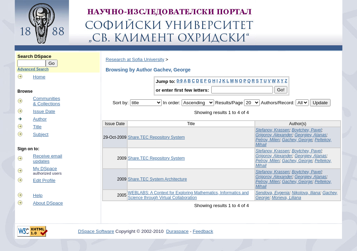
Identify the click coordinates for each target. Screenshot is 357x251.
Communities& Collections (46, 101)
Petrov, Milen (268, 139)
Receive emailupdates (47, 158)
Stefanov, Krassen (272, 130)
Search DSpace (34, 56)
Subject (40, 134)
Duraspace (177, 231)
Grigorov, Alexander (274, 134)
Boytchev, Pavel (306, 130)
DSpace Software (96, 231)
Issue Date (44, 111)
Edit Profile (44, 180)
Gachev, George (297, 139)
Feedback (203, 231)
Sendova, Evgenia (272, 192)
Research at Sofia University (135, 59)
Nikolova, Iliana (306, 192)
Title (37, 126)
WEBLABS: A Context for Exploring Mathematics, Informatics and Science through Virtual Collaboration (188, 195)
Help (38, 195)
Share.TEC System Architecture (157, 179)
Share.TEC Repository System (156, 137)
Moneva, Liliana (286, 197)
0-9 (179, 80)
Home (39, 76)
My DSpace (45, 168)
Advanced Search (32, 69)
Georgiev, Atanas (310, 134)
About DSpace (48, 203)
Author (40, 119)
